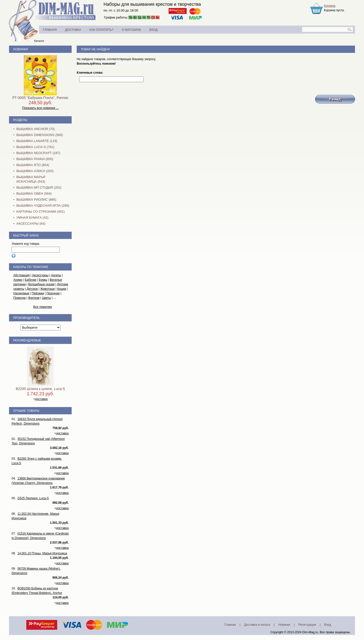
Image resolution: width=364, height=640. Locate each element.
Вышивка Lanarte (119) (36, 141)
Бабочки (30, 280)
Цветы (46, 298)
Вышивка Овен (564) (34, 193)
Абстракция (21, 275)
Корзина (329, 6)
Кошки (61, 289)
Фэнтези (34, 298)
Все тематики (42, 307)
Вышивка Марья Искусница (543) (30, 179)
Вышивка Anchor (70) (35, 129)
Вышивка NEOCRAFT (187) (38, 153)
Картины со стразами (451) (40, 211)
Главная (230, 624)
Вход (327, 624)
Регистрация (307, 624)
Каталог (39, 40)
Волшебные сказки (41, 284)
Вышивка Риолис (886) (36, 199)
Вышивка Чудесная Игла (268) (42, 205)
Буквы (43, 280)
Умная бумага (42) (32, 217)
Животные (47, 289)
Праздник (53, 293)
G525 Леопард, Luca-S (33, 498)
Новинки (20, 49)
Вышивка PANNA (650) (34, 159)
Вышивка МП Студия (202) (38, 187)
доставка (41, 399)
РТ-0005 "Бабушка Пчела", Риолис (40, 98)
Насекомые (21, 293)
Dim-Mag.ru (310, 632)
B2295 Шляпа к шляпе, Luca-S (40, 389)
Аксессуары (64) (30, 223)
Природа (19, 298)
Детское (32, 289)
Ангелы (56, 275)
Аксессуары (40, 275)
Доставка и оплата (257, 624)
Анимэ (17, 280)
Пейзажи (38, 293)
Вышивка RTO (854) (32, 165)
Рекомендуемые (27, 340)
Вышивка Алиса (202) (35, 171)
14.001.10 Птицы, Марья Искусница (42, 553)
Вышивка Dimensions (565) (39, 135)
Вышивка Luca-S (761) (35, 147)
